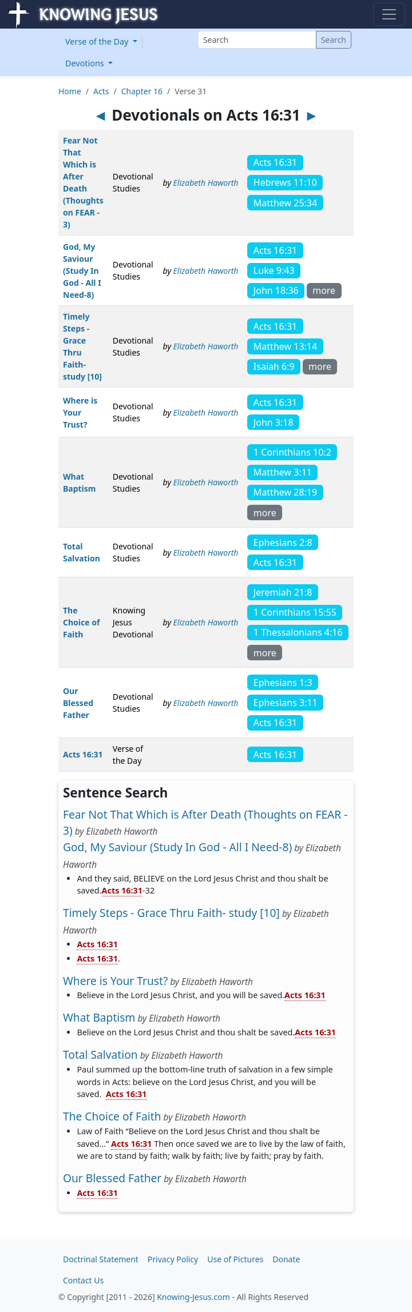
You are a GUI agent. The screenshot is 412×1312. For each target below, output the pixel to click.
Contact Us (83, 1280)
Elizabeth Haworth (206, 182)
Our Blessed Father (78, 702)
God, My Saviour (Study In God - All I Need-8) (82, 270)
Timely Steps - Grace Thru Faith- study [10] (171, 912)
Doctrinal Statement (100, 1259)
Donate (286, 1259)
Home (69, 91)
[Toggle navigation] (389, 14)
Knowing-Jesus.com (193, 1296)
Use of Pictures (235, 1259)
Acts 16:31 (83, 754)
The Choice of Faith (81, 622)
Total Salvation (100, 1054)
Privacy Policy (173, 1259)
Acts (101, 91)
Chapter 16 (142, 91)
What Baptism (99, 1017)
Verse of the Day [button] (97, 41)
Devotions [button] (85, 63)
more (323, 290)
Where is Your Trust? (80, 412)
